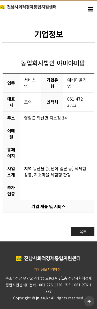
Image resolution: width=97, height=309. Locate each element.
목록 (82, 231)
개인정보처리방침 (47, 269)
